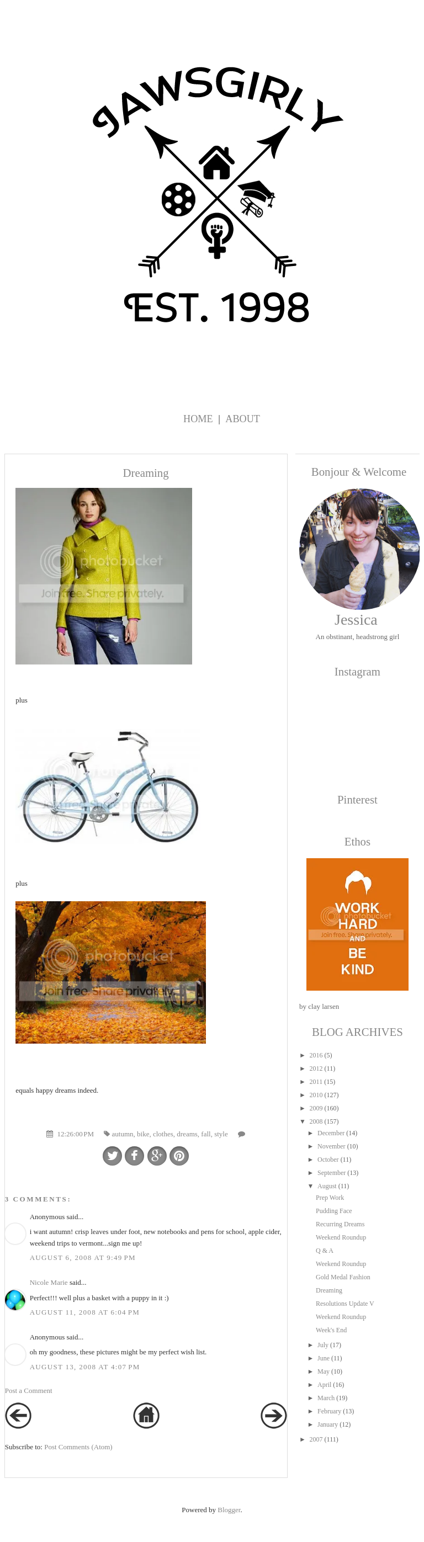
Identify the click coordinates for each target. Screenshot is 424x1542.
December (330, 1133)
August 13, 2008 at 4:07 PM (85, 1367)
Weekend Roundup (341, 1237)
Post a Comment (28, 1390)
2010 (316, 1095)
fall (205, 1134)
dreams (187, 1134)
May (323, 1371)
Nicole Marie (49, 1282)
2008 (316, 1121)
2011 (316, 1082)
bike (143, 1134)
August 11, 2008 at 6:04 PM (85, 1312)
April (324, 1385)
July (322, 1345)
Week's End (331, 1330)
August (327, 1186)
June (323, 1358)
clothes (163, 1134)
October (328, 1159)
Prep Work (330, 1197)
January (327, 1424)
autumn (123, 1134)
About (242, 418)
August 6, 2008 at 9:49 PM (83, 1257)
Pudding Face (334, 1211)
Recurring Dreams (340, 1224)
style (221, 1134)
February (329, 1411)
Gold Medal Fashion (343, 1277)
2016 (316, 1055)
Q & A (324, 1250)
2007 (316, 1439)
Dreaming (329, 1290)
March (326, 1398)
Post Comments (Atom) (78, 1447)
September (331, 1173)
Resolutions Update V (345, 1303)
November (331, 1146)
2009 (316, 1108)
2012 (316, 1068)
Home (198, 418)
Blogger (229, 1510)
